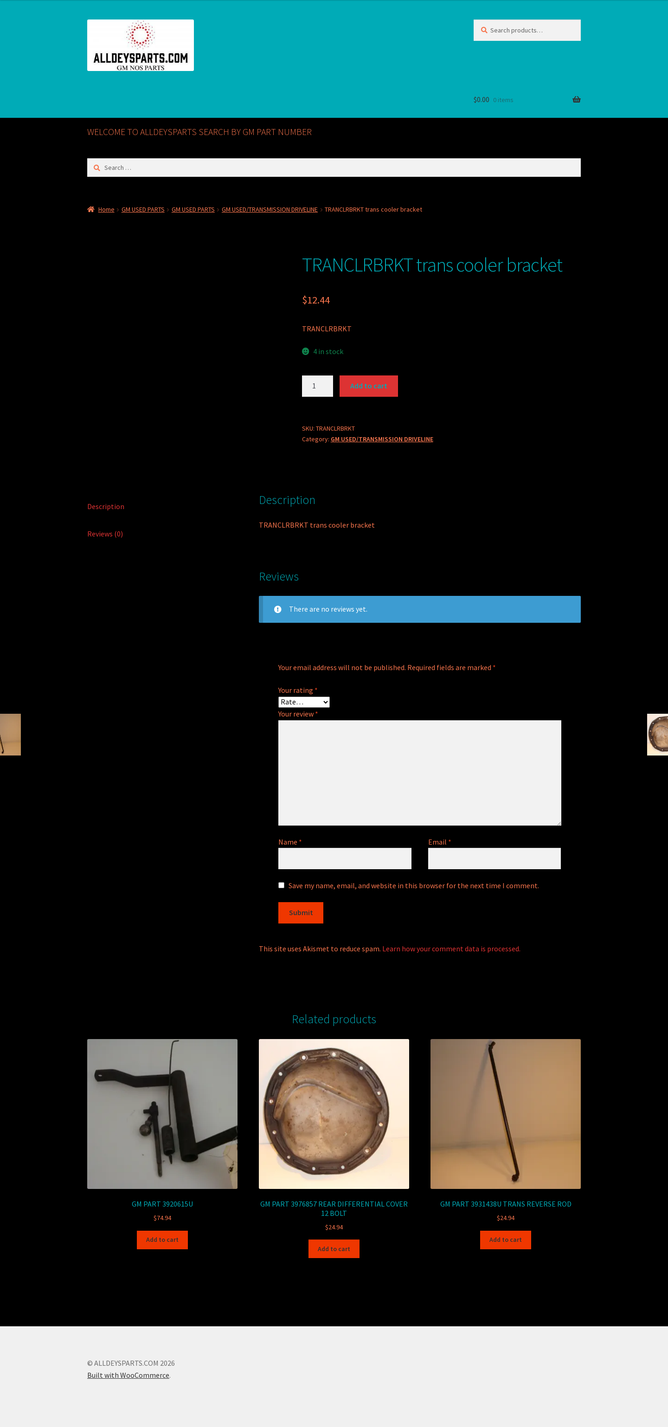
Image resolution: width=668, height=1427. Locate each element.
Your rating (298, 688)
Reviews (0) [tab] (105, 531)
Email (439, 840)
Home (106, 209)
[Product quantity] (318, 386)
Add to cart (368, 385)
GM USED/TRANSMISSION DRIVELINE (270, 209)
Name (290, 840)
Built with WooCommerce (128, 1373)
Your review (298, 712)
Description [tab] (105, 504)
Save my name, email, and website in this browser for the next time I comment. (414, 883)
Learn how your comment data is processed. (451, 946)
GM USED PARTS (143, 209)
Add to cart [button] (162, 1238)
